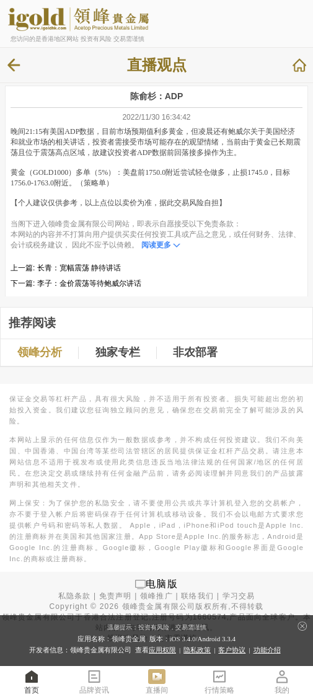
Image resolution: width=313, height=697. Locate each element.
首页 (31, 681)
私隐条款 (74, 596)
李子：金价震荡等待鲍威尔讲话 (89, 283)
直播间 (157, 681)
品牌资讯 (94, 681)
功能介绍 (267, 650)
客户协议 (231, 650)
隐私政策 (197, 650)
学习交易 (239, 596)
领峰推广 (156, 596)
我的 (282, 681)
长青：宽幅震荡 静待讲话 (79, 268)
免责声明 (115, 596)
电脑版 (162, 584)
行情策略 (219, 681)
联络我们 (197, 596)
